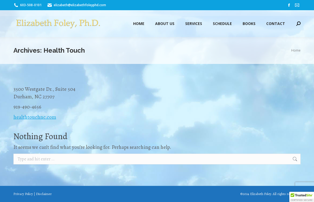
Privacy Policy (23, 194)
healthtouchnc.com (34, 117)
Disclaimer (44, 194)
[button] (301, 197)
